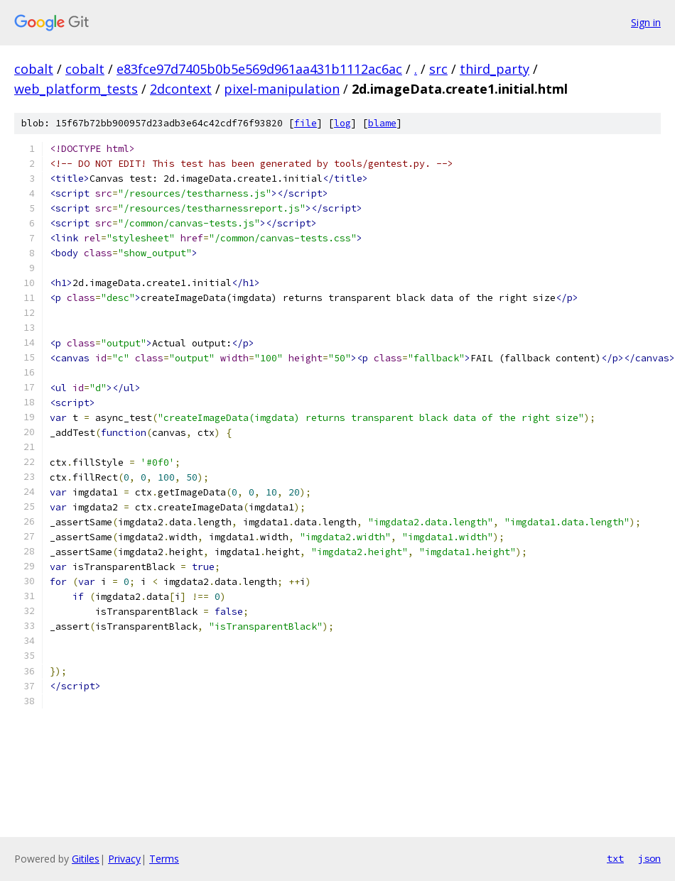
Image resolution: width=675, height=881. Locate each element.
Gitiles (85, 858)
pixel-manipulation (282, 88)
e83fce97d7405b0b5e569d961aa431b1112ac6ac (259, 68)
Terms (164, 858)
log (342, 123)
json (649, 858)
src (438, 68)
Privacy (124, 858)
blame (382, 123)
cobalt (33, 68)
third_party (494, 68)
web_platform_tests (76, 88)
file (305, 123)
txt (615, 858)
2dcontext (181, 88)
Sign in (646, 22)
